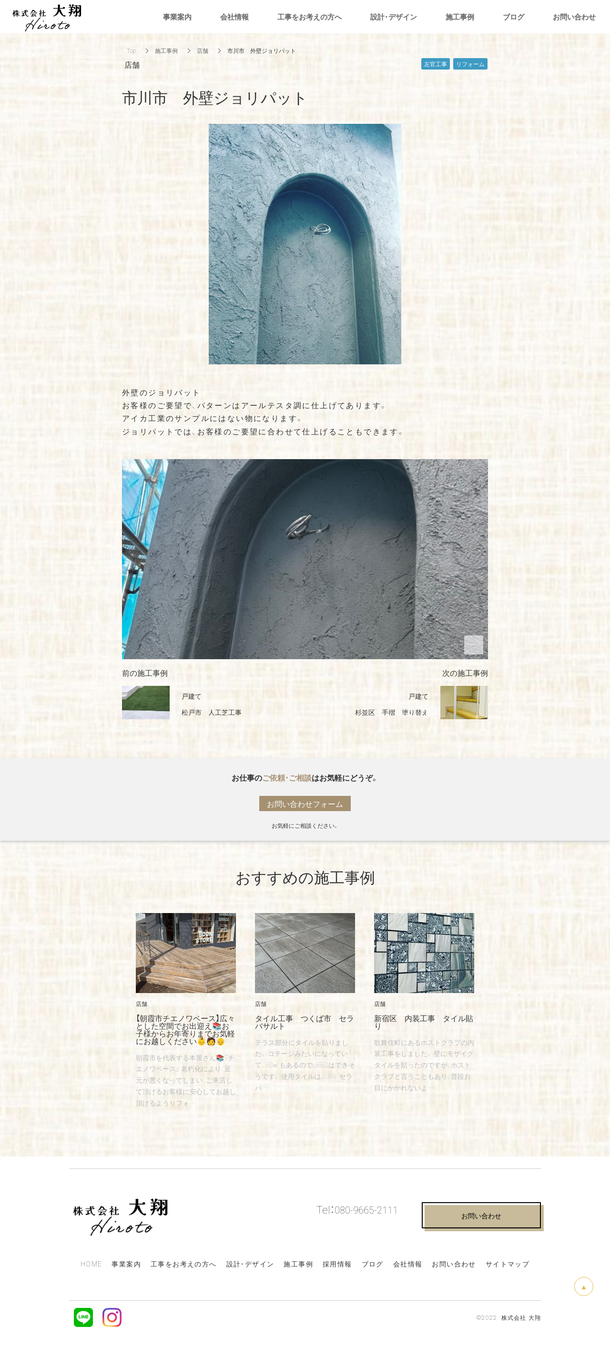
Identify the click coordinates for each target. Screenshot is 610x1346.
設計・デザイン (393, 16)
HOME (91, 1263)
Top (131, 50)
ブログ (373, 1263)
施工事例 (166, 50)
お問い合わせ (454, 1263)
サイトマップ (507, 1263)
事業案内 (126, 1263)
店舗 (202, 50)
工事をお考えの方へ (184, 1263)
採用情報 (337, 1263)
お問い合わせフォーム (305, 803)
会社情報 (408, 1263)
